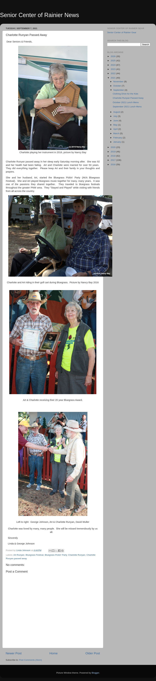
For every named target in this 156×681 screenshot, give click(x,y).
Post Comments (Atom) (30, 660)
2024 (113, 65)
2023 (113, 69)
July (115, 116)
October (117, 86)
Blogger (95, 673)
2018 (113, 156)
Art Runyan (19, 555)
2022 (113, 73)
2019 (113, 151)
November (118, 81)
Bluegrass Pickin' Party (56, 555)
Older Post (92, 653)
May (115, 125)
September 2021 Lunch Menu (127, 106)
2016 (113, 164)
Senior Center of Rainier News (39, 15)
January (117, 142)
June (116, 120)
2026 (113, 56)
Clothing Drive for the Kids (125, 94)
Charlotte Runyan (76, 555)
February (118, 137)
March (116, 133)
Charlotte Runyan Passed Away (128, 98)
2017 (113, 160)
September (119, 90)
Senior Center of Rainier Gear (121, 32)
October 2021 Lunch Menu (126, 102)
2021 (113, 78)
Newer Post (14, 653)
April (115, 129)
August (117, 112)
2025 (113, 60)
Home (53, 653)
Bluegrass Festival (35, 555)
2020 (113, 147)
